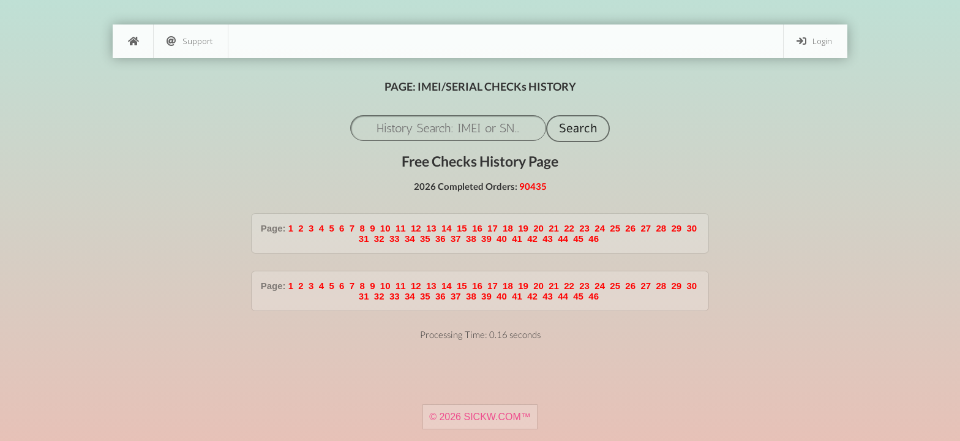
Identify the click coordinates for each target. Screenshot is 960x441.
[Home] (133, 41)
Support (189, 41)
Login (814, 41)
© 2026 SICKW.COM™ (480, 417)
